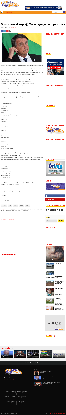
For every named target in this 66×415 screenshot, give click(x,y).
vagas (18, 394)
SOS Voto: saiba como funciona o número (44, 356)
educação (7, 394)
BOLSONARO (4, 205)
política (21, 205)
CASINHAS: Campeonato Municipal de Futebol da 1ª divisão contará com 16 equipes (59, 301)
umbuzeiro (7, 396)
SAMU (19, 396)
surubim (25, 391)
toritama (14, 399)
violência (13, 394)
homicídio (19, 391)
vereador (24, 396)
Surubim (37, 363)
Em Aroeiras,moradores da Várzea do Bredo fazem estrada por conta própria (59, 283)
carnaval (13, 396)
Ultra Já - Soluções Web (59, 413)
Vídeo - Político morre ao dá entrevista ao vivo (59, 308)
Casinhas (27, 363)
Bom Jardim (7, 399)
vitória (18, 401)
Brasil (10, 205)
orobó (13, 401)
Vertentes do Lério (22, 399)
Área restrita (51, 260)
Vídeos (32, 363)
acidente (13, 391)
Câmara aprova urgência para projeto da (31, 356)
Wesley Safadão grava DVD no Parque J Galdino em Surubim (51, 382)
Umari (18, 404)
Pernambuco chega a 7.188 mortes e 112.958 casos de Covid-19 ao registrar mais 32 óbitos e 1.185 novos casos (55, 274)
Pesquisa (16, 205)
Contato (43, 363)
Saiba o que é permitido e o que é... (58, 356)
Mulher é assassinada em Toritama (45, 372)
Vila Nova (7, 404)
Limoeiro (24, 401)
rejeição (27, 205)
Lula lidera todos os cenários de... (6, 356)
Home (21, 363)
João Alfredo (7, 401)
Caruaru (23, 394)
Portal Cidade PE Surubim (9, 380)
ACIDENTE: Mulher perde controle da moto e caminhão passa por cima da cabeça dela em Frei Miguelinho (59, 291)
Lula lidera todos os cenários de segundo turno (49, 377)
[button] (2, 12)
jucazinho (13, 404)
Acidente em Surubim (58, 264)
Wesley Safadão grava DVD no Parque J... (19, 356)
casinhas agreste (15, 28)
